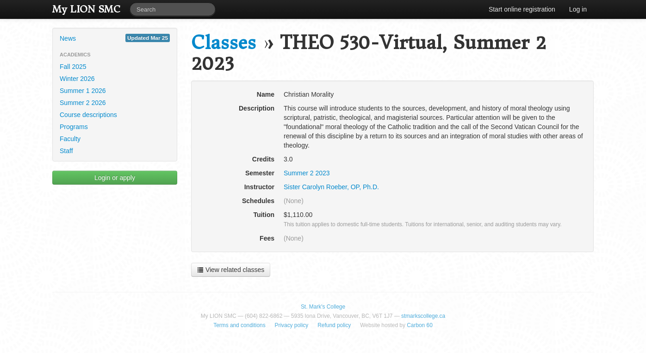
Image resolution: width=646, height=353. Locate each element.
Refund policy (334, 325)
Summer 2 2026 (83, 102)
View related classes (230, 269)
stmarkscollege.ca (423, 316)
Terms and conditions (239, 325)
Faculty (70, 138)
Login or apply (114, 177)
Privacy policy (292, 325)
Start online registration (522, 9)
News (115, 38)
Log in (578, 9)
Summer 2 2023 (307, 173)
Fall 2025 (73, 66)
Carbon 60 (420, 325)
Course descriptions (88, 114)
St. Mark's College (323, 306)
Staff (66, 151)
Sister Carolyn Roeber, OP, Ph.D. (331, 187)
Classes (223, 42)
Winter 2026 (77, 78)
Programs (74, 126)
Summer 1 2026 (83, 90)
